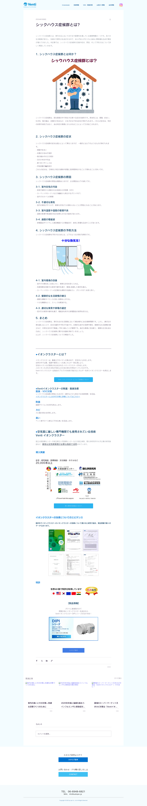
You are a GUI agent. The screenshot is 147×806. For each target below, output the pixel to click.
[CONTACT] (73, 774)
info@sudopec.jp (75, 794)
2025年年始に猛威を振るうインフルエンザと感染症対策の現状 (73, 705)
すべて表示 (117, 678)
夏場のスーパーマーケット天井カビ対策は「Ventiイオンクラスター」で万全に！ (106, 705)
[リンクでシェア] (52, 661)
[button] (101, 5)
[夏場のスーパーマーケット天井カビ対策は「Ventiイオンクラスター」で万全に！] (106, 690)
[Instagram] (121, 5)
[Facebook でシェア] (37, 661)
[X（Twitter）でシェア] (42, 661)
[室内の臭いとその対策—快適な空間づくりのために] (40, 690)
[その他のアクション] (110, 19)
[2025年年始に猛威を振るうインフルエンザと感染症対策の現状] (73, 690)
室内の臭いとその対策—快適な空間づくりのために (40, 705)
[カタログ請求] (73, 759)
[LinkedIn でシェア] (47, 661)
